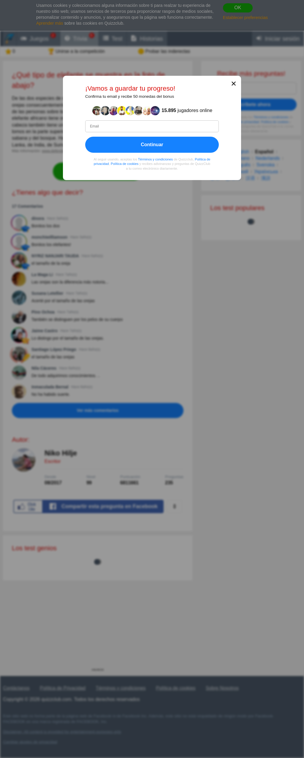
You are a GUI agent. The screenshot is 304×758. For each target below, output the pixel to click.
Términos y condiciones (155, 159)
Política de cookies (124, 164)
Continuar (152, 144)
